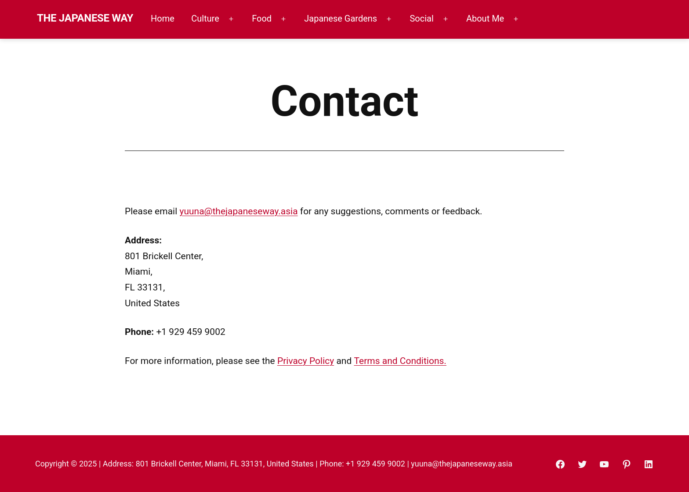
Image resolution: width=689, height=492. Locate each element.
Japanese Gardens (340, 18)
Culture (205, 18)
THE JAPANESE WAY (85, 18)
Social (421, 18)
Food (262, 18)
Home (162, 18)
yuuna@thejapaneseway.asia (239, 211)
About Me (485, 18)
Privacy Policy (305, 361)
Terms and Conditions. (400, 361)
